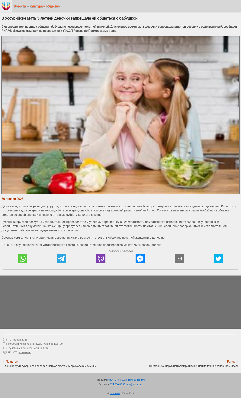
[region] (120, 302)
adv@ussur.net (134, 384)
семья (38, 348)
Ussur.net (115, 393)
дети (46, 348)
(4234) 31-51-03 (115, 379)
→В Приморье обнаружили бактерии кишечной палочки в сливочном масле (192, 363)
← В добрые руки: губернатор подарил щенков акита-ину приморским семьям (49, 363)
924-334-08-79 (117, 384)
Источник (25, 352)
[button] (22, 258)
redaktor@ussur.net (135, 379)
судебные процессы (21, 348)
